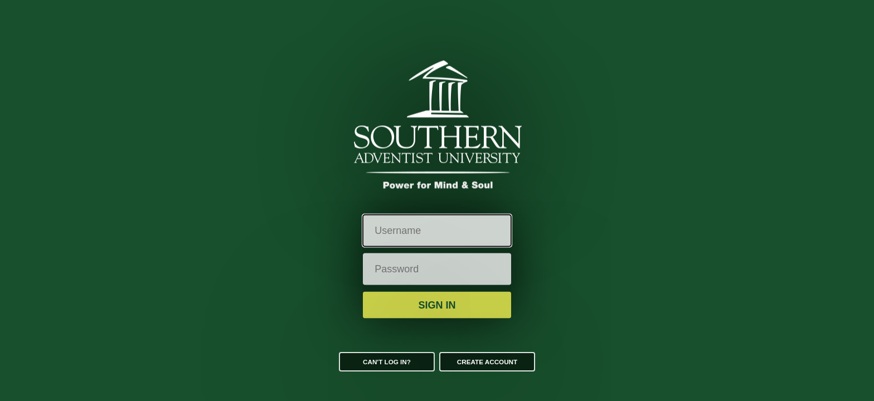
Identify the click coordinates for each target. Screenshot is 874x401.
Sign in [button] (436, 304)
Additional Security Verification (437, 330)
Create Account (487, 361)
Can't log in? (387, 361)
